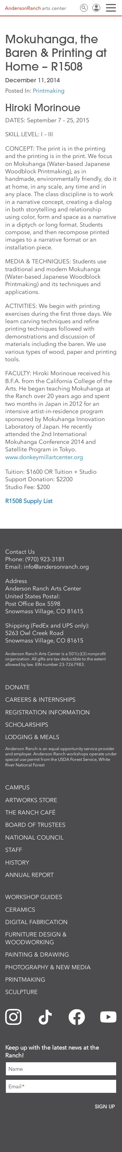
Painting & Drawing (37, 954)
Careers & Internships (40, 699)
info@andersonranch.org (56, 566)
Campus (17, 787)
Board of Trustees (35, 824)
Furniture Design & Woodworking (36, 938)
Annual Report (29, 875)
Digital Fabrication (36, 922)
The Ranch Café (30, 812)
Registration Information (47, 712)
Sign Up (105, 1106)
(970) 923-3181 (45, 559)
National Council (34, 837)
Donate (17, 687)
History (17, 862)
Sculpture (21, 992)
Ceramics (20, 909)
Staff (13, 850)
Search (84, 8)
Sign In (96, 8)
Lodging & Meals (32, 737)
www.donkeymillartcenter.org (44, 457)
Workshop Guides (33, 897)
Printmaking (48, 90)
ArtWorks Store (31, 800)
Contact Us (71, 8)
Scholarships (26, 724)
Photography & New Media (48, 967)
